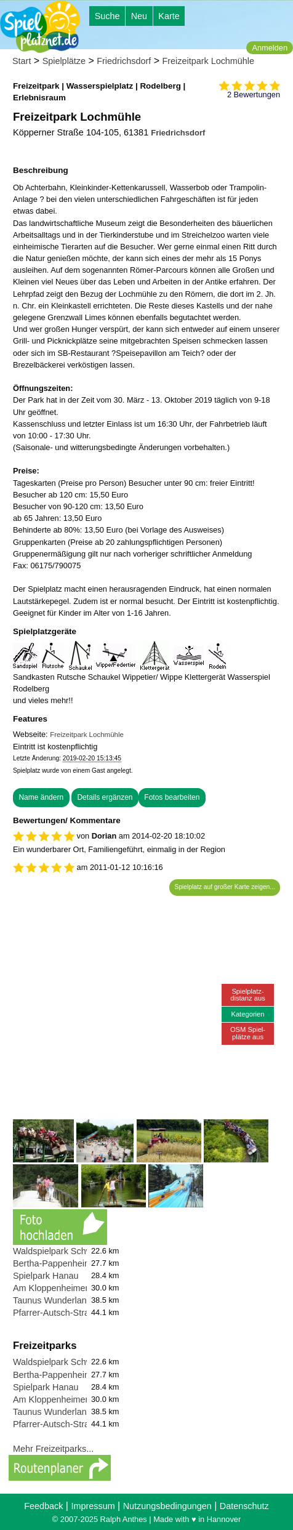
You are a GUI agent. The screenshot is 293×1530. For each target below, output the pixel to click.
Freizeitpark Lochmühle (208, 61)
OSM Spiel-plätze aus (247, 1033)
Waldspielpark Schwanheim (67, 1251)
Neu (139, 16)
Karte (168, 16)
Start (21, 61)
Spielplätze (64, 61)
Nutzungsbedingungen (167, 1506)
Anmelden (269, 47)
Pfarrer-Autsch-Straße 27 (62, 1313)
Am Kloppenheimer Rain (61, 1288)
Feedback (43, 1506)
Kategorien (247, 1014)
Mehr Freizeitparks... (53, 1449)
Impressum (92, 1506)
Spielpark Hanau (45, 1276)
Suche (107, 16)
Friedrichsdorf (124, 61)
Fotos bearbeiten (171, 797)
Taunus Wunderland (52, 1300)
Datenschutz (244, 1506)
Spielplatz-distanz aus (247, 995)
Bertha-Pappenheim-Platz (63, 1263)
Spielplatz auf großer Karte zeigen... (225, 887)
